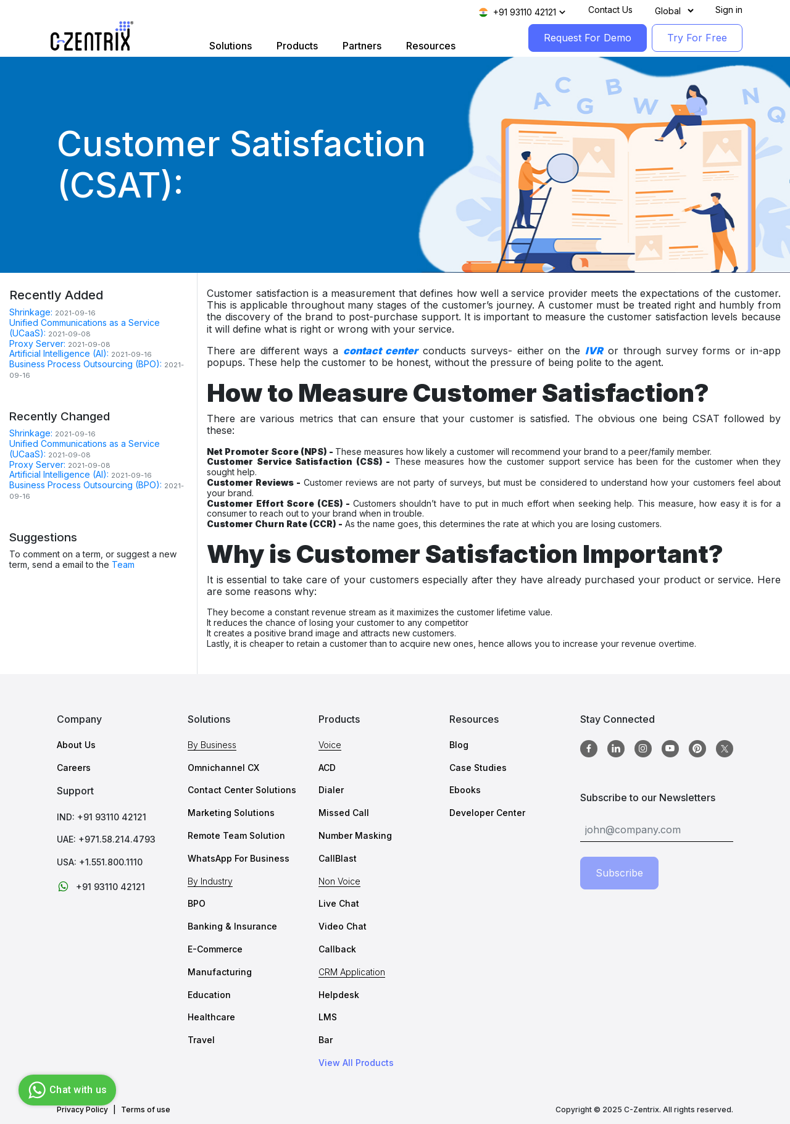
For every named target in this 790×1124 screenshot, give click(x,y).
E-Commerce (215, 949)
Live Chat (338, 903)
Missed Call (343, 812)
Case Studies (478, 767)
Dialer (331, 790)
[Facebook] (588, 748)
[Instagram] (643, 748)
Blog (458, 744)
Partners (362, 46)
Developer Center (487, 812)
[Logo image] (92, 36)
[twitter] (724, 748)
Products (297, 46)
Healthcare (211, 1017)
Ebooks (465, 790)
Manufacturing (220, 972)
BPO (197, 903)
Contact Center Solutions (242, 790)
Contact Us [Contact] (610, 9)
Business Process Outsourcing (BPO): (85, 364)
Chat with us (66, 1090)
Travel (201, 1039)
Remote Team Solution (236, 835)
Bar (325, 1039)
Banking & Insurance (232, 926)
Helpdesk (338, 994)
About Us (76, 744)
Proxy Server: (37, 343)
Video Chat (342, 926)
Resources (430, 46)
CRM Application (351, 972)
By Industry (210, 881)
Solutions (230, 46)
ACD (327, 767)
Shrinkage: (30, 312)
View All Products (356, 1063)
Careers (74, 767)
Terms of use (145, 1109)
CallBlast (337, 858)
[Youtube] (670, 748)
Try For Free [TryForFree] (697, 37)
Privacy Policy (82, 1109)
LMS (327, 1017)
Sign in (728, 9)
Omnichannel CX (223, 767)
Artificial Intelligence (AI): (59, 353)
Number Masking (355, 835)
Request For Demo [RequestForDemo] (587, 37)
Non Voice (339, 881)
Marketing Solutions (231, 812)
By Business (212, 744)
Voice (329, 744)
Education (209, 994)
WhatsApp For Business (238, 858)
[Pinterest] (697, 748)
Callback (337, 949)
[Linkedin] (616, 748)
